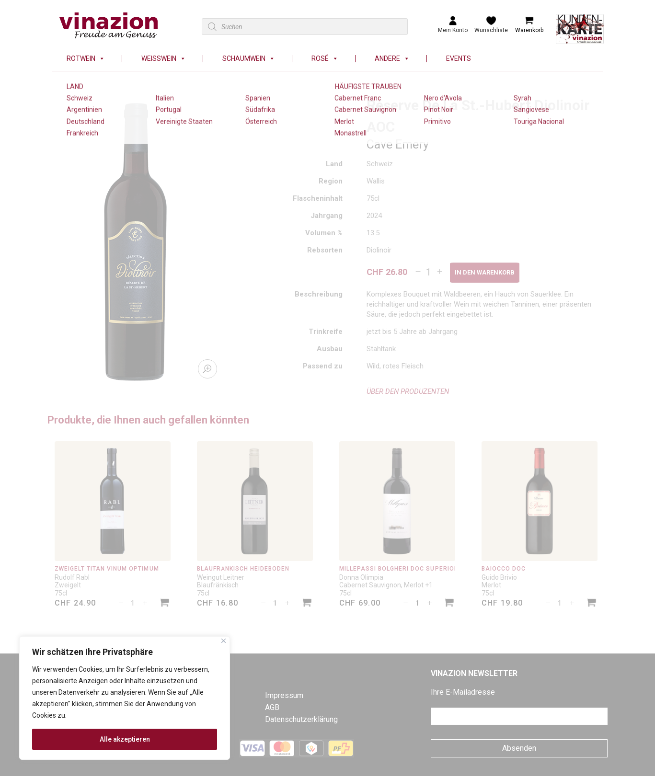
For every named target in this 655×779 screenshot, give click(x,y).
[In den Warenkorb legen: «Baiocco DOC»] (591, 603)
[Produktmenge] (428, 272)
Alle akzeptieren (125, 739)
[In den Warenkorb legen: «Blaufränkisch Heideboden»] (307, 603)
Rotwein (86, 58)
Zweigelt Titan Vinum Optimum (107, 568)
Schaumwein (248, 58)
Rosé (324, 58)
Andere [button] (392, 58)
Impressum (284, 695)
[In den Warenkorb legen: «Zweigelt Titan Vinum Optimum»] (165, 603)
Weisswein (163, 58)
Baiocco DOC (504, 568)
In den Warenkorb (485, 272)
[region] (124, 698)
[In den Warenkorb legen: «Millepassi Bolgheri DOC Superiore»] (449, 603)
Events (458, 58)
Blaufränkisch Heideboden (243, 568)
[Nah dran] (223, 641)
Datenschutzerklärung (301, 719)
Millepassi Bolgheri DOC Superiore (400, 568)
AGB (272, 707)
